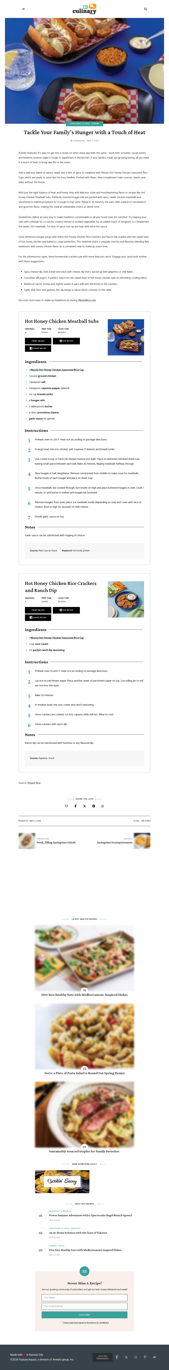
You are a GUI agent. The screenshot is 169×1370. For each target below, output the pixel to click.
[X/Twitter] (126, 1357)
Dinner (95, 123)
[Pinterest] (145, 1357)
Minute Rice (33, 783)
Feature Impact (27, 1359)
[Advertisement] (84, 885)
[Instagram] (135, 1357)
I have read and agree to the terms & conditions (86, 1323)
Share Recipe (38, 348)
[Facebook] (116, 1357)
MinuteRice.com (87, 300)
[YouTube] (154, 1357)
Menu (23, 9)
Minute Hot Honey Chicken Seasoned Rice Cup (57, 370)
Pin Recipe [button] (66, 341)
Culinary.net (79, 140)
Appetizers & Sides (80, 123)
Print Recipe (38, 341)
